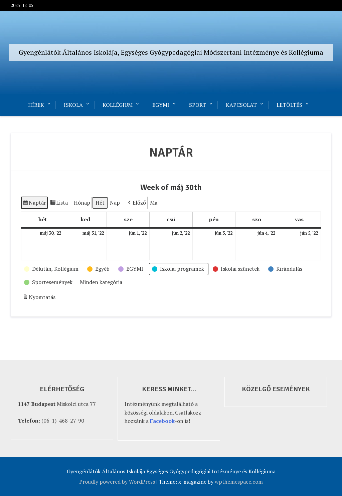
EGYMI (160, 104)
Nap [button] (115, 202)
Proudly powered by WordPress (117, 481)
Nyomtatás (38, 298)
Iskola (73, 104)
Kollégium (118, 104)
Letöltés (289, 104)
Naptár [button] (34, 203)
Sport (197, 104)
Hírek (36, 104)
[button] (136, 203)
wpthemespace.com (239, 481)
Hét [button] (100, 202)
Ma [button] (153, 202)
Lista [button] (59, 203)
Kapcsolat (241, 104)
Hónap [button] (82, 202)
